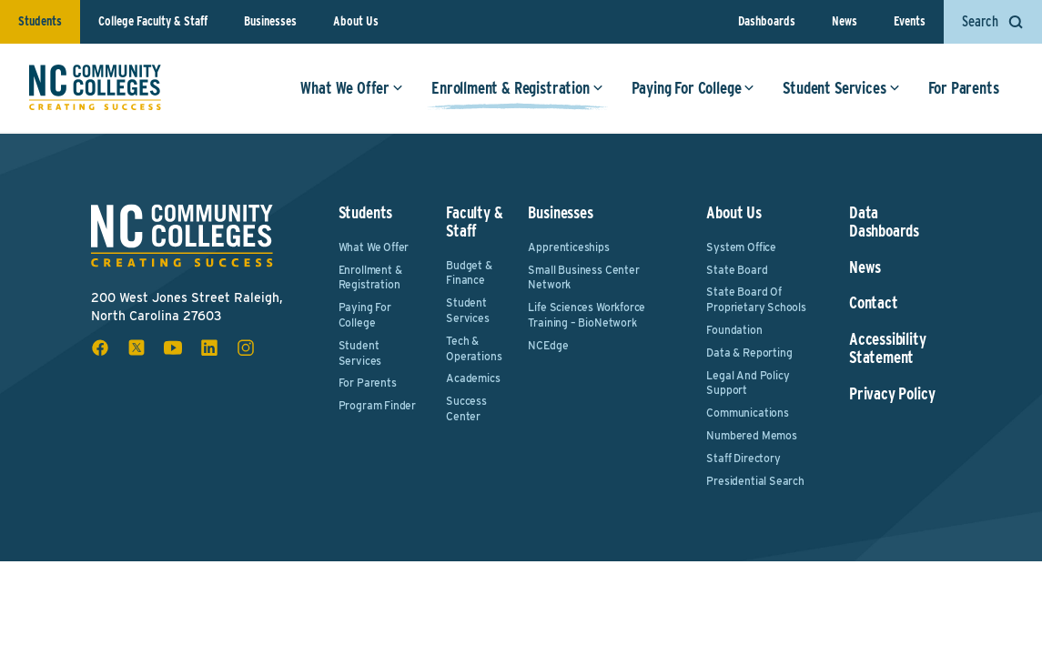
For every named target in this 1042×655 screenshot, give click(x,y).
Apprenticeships (568, 247)
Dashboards (766, 21)
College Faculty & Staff (152, 21)
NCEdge (548, 345)
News (844, 21)
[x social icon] (136, 347)
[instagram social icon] (246, 347)
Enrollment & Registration (517, 88)
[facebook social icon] (100, 347)
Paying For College (692, 88)
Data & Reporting (749, 352)
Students (40, 21)
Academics (473, 378)
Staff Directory (743, 458)
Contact (873, 303)
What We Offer (352, 88)
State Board (736, 270)
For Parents (962, 88)
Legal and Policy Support (747, 383)
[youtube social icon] (173, 347)
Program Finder (377, 405)
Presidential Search (755, 481)
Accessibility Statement (887, 348)
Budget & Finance (469, 272)
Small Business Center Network (583, 277)
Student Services (841, 88)
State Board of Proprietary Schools (756, 299)
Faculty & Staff (474, 221)
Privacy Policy (892, 394)
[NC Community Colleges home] (95, 88)
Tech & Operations (473, 348)
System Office (741, 247)
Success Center (466, 408)
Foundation (734, 330)
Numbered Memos (751, 435)
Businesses (270, 21)
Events (910, 21)
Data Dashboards (884, 222)
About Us (356, 21)
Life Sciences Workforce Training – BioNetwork (586, 314)
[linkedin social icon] (209, 347)
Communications (747, 412)
